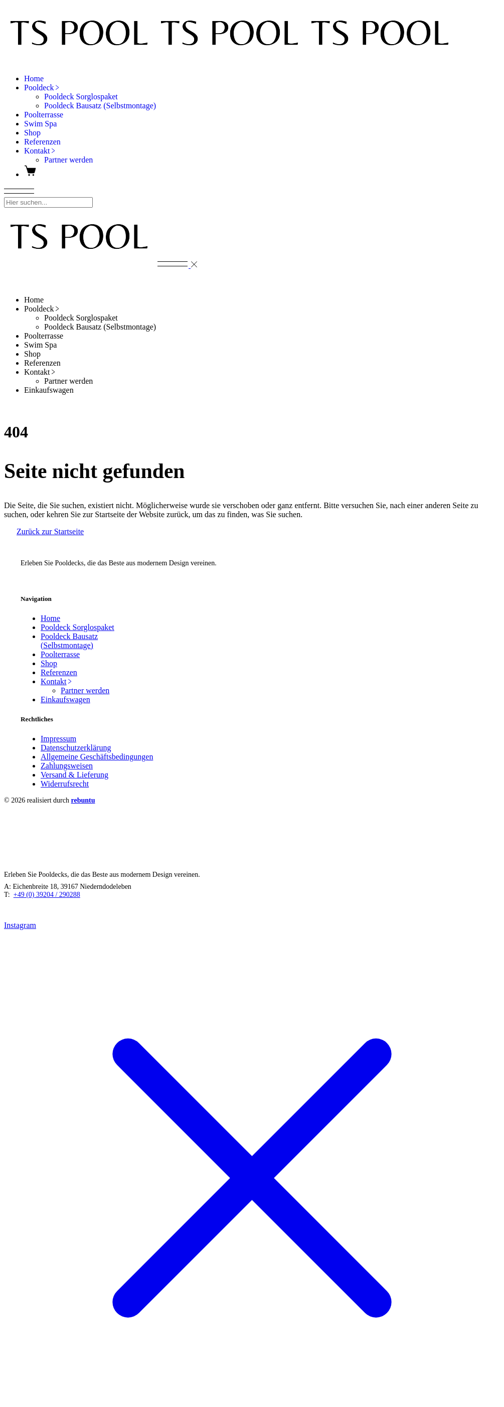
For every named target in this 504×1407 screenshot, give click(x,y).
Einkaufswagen (65, 699)
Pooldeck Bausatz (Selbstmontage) (69, 641)
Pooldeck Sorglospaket (77, 627)
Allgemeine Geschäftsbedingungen (97, 756)
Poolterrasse (60, 654)
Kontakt (57, 681)
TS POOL (53, 546)
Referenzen (59, 672)
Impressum (58, 738)
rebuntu (83, 800)
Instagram (37, 578)
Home (50, 618)
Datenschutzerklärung (76, 747)
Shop (49, 663)
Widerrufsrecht (65, 783)
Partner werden (85, 690)
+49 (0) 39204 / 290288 (47, 894)
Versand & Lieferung (74, 774)
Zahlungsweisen (67, 765)
